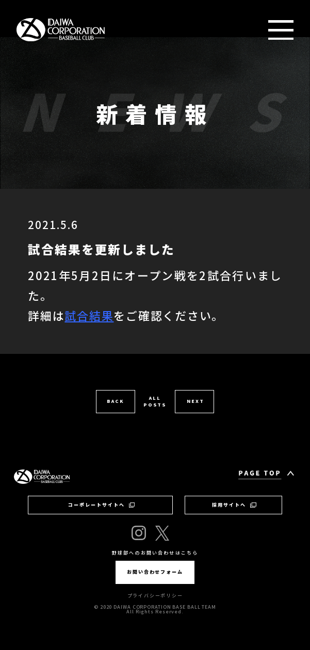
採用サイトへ (234, 504)
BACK (115, 401)
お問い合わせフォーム (155, 571)
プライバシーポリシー (155, 595)
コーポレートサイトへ (101, 504)
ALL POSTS (155, 401)
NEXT (195, 401)
